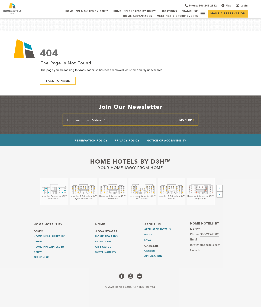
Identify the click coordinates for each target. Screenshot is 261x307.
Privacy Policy (127, 140)
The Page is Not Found (66, 63)
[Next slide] (220, 194)
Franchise (41, 257)
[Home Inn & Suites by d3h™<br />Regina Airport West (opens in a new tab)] (83, 191)
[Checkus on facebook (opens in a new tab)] (121, 276)
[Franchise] (190, 11)
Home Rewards (106, 236)
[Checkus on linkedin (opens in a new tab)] (139, 276)
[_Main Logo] (26, 8)
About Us (152, 224)
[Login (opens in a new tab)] (242, 5)
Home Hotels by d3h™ (130, 161)
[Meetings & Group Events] (177, 16)
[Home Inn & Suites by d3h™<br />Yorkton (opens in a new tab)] (171, 191)
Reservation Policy (91, 140)
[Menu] (203, 13)
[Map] (226, 5)
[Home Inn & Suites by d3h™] (86, 11)
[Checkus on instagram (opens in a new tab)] (130, 276)
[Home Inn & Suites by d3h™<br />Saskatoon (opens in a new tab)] (113, 191)
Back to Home (58, 80)
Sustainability (105, 252)
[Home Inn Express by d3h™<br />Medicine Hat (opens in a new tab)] (54, 191)
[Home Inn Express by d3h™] (134, 11)
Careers (151, 245)
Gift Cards (103, 247)
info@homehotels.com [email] (205, 244)
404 (49, 53)
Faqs (147, 240)
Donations (103, 241)
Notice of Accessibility (166, 140)
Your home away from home (130, 167)
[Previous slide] (220, 188)
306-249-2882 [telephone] (209, 234)
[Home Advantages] (137, 16)
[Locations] (168, 11)
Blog (148, 234)
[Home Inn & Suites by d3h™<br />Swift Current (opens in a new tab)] (142, 191)
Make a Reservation (228, 13)
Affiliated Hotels (157, 229)
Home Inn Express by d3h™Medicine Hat (54, 197)
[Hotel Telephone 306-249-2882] (201, 5)
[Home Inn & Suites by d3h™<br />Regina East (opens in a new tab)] (201, 191)
